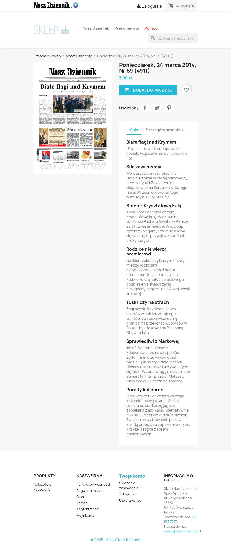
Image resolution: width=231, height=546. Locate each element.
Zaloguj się (128, 494)
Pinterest (169, 108)
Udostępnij (145, 108)
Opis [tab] (134, 129)
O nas (81, 496)
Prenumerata (126, 28)
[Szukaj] (173, 38)
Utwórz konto (130, 500)
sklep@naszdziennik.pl (182, 531)
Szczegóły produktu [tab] (164, 129)
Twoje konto (132, 476)
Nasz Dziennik (95, 28)
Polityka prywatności (93, 484)
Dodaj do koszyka (148, 90)
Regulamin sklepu (90, 490)
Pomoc (151, 28)
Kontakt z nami (88, 509)
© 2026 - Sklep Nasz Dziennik (115, 539)
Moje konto (85, 515)
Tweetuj (157, 108)
